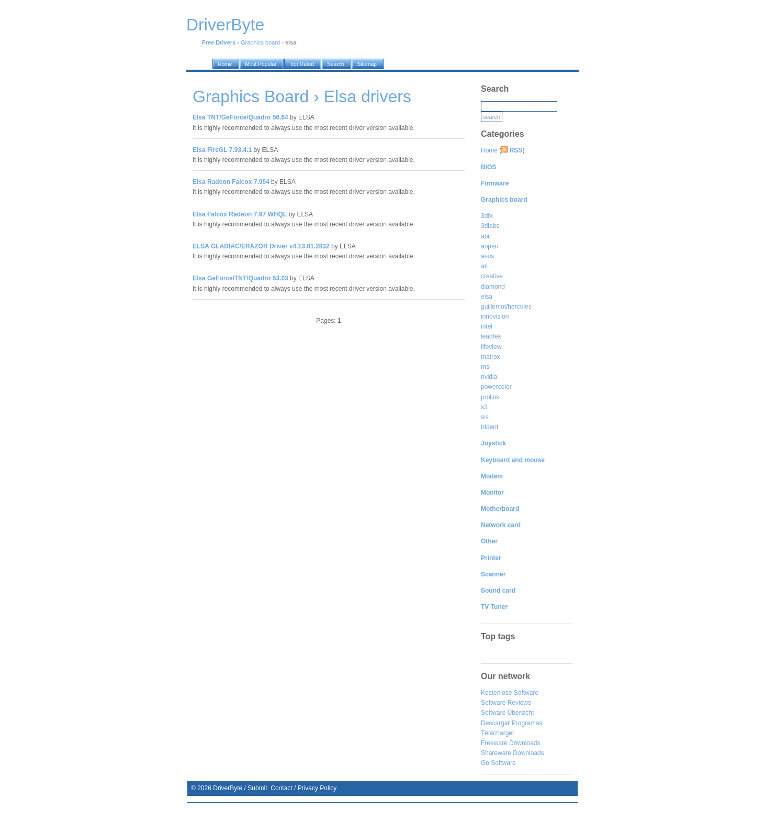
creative (492, 276)
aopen (489, 246)
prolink (490, 397)
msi (486, 366)
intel (486, 326)
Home (489, 150)
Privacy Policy (317, 788)
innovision (495, 316)
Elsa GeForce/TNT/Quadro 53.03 (240, 278)
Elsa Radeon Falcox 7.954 (231, 181)
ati (484, 266)
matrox (490, 357)
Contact (281, 788)
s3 (484, 407)
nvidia (489, 376)
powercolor (496, 386)
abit (486, 236)
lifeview (491, 347)
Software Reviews (506, 702)
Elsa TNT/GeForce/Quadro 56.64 (240, 117)
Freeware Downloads (510, 743)
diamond (493, 286)
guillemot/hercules (506, 306)
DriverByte (227, 788)
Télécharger (497, 733)
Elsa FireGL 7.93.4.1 (222, 150)
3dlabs (490, 226)
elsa (486, 296)
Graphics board (260, 42)
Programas (527, 723)
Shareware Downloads (512, 753)
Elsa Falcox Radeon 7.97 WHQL (240, 214)
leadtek (491, 336)
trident (489, 427)
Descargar (495, 723)
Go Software (498, 763)
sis (485, 417)
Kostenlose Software (509, 692)
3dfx (487, 216)
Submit (257, 788)
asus (487, 256)
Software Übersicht (507, 712)
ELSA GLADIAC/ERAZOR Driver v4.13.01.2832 (261, 246)
